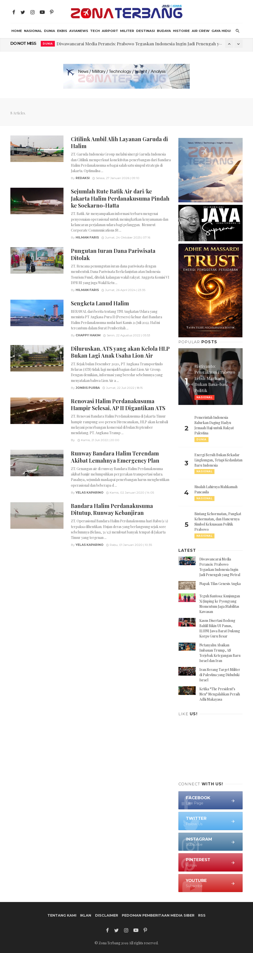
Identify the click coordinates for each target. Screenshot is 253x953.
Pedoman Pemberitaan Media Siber (158, 915)
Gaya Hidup (222, 31)
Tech (95, 31)
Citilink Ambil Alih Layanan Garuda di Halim (119, 142)
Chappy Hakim (88, 335)
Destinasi (145, 31)
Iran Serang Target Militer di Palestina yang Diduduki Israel (219, 674)
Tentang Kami (61, 915)
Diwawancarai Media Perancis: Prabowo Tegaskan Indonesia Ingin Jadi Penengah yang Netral (148, 43)
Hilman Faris (87, 237)
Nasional (33, 31)
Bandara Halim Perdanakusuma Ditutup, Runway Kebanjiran (112, 509)
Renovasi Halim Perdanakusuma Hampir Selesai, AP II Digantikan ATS (118, 404)
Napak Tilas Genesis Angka (220, 583)
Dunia (49, 31)
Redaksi (83, 178)
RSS (202, 915)
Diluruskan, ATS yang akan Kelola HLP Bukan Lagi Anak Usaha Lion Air (120, 352)
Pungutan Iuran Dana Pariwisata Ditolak (113, 254)
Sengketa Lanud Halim (100, 303)
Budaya (164, 31)
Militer (127, 31)
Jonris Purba (88, 388)
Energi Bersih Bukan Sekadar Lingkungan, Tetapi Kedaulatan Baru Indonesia (218, 460)
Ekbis (62, 31)
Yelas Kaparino (90, 492)
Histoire (181, 31)
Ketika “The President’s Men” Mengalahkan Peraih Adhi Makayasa (219, 694)
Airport (110, 31)
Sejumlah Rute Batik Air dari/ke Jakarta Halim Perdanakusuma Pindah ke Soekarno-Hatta (120, 198)
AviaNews (78, 31)
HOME (16, 31)
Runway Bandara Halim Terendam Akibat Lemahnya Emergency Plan (115, 457)
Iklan (85, 915)
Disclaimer (106, 915)
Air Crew (201, 31)
